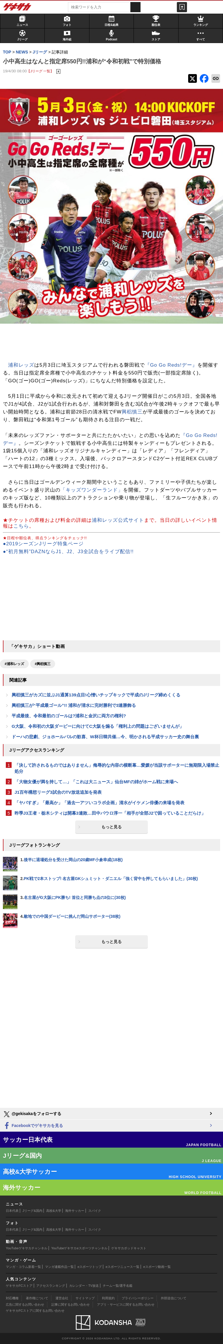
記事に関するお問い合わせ (70, 1304)
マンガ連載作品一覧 (59, 1266)
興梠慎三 (132, 412)
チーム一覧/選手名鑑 (117, 1285)
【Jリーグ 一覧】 (40, 71)
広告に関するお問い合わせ (25, 1304)
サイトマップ (85, 1298)
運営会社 (61, 1298)
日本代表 (12, 1210)
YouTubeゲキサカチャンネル (26, 1248)
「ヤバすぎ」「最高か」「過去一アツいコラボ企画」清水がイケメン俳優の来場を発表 (99, 802)
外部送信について (173, 1298)
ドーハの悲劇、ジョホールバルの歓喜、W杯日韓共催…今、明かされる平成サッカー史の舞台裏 (105, 736)
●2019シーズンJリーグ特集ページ (43, 543)
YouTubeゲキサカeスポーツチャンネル (79, 1248)
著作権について (37, 1298)
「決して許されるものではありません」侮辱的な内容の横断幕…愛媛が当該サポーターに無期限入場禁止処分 (117, 768)
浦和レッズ (21, 365)
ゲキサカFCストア (19, 1285)
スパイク (94, 1210)
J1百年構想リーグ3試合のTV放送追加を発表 (58, 792)
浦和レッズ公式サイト (118, 520)
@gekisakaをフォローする (32, 1114)
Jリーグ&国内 (32, 1210)
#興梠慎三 (43, 664)
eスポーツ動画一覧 (157, 1266)
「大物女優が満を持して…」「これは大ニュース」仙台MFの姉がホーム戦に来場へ (96, 781)
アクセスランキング (50, 1285)
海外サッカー (74, 1210)
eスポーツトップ (90, 1266)
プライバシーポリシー (138, 1298)
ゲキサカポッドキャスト (128, 1248)
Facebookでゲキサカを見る (33, 1126)
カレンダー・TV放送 (84, 1285)
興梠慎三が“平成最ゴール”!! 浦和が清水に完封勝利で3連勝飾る (74, 705)
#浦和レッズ (14, 664)
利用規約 (108, 1298)
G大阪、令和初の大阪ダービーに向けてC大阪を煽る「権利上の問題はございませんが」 (98, 726)
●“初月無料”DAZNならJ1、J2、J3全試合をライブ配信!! (68, 551)
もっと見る (111, 827)
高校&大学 (53, 1210)
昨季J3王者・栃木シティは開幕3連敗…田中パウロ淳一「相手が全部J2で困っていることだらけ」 (110, 813)
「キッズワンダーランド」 (91, 490)
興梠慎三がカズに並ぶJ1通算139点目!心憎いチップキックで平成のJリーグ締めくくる (96, 694)
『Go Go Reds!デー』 (171, 365)
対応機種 (12, 1298)
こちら (21, 526)
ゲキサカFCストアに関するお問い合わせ (35, 1310)
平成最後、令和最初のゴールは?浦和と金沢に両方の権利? (69, 715)
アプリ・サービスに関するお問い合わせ (125, 1304)
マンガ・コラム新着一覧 (23, 1266)
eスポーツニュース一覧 (122, 1266)
